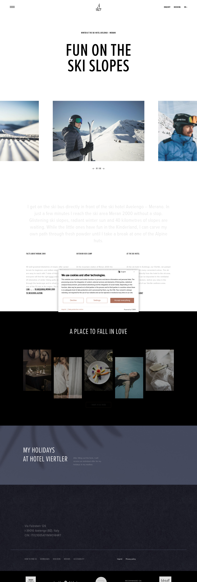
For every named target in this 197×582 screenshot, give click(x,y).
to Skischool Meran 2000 (45, 289)
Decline (73, 300)
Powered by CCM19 (130, 310)
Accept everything (122, 300)
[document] (98, 285)
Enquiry (167, 7)
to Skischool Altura (34, 293)
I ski (28, 289)
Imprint (63, 309)
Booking (177, 7)
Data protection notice (75, 309)
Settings (97, 300)
